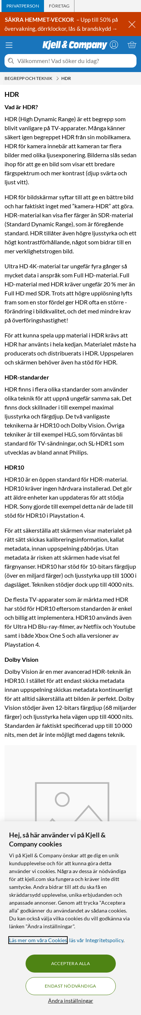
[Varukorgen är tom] (132, 45)
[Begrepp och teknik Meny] (57, 78)
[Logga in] (114, 45)
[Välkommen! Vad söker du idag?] (75, 60)
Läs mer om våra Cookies (38, 940)
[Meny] (9, 45)
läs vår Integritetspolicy (96, 940)
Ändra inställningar (70, 1000)
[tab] (23, 6)
